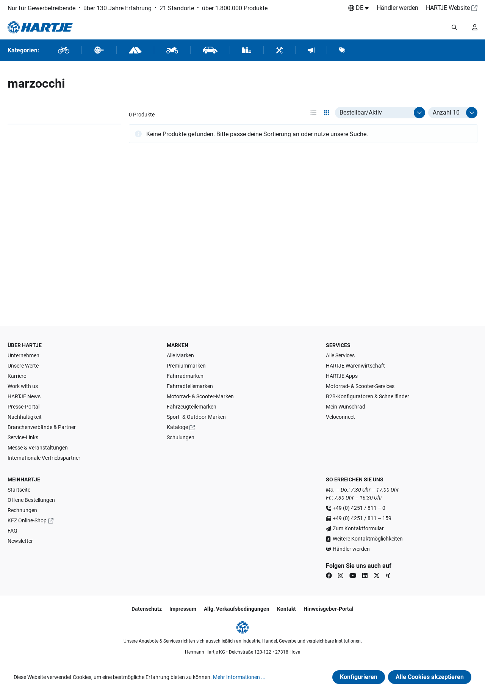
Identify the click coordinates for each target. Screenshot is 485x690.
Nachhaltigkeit (25, 417)
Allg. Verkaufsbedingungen (236, 609)
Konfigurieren (358, 677)
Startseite (19, 490)
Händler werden (397, 7)
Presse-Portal (23, 407)
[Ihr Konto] (474, 27)
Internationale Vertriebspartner (44, 458)
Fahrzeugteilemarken (191, 407)
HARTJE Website (448, 7)
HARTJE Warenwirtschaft (355, 366)
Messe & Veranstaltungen (38, 448)
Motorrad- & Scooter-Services (360, 386)
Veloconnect (340, 417)
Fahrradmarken (185, 376)
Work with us (23, 386)
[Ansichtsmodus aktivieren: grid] (326, 113)
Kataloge (177, 427)
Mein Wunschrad (345, 407)
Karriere (17, 376)
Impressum (182, 609)
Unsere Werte (23, 366)
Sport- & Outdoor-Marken (196, 417)
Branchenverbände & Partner (42, 427)
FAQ (12, 531)
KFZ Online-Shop (27, 520)
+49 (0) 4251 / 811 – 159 (362, 518)
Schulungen (180, 437)
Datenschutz (146, 609)
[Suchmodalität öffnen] (454, 27)
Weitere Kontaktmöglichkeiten (368, 539)
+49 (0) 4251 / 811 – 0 (359, 508)
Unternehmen (23, 355)
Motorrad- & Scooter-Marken (200, 396)
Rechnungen (22, 510)
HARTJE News (24, 396)
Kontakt (286, 609)
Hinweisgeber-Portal (329, 609)
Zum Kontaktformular (358, 528)
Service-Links (23, 437)
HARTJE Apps (342, 376)
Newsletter (20, 541)
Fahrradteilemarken (190, 386)
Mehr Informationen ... (239, 677)
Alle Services (340, 355)
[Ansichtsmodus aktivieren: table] (313, 113)
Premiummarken (186, 366)
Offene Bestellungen (31, 500)
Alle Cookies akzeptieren (430, 677)
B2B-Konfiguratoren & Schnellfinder (367, 396)
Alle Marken (180, 355)
